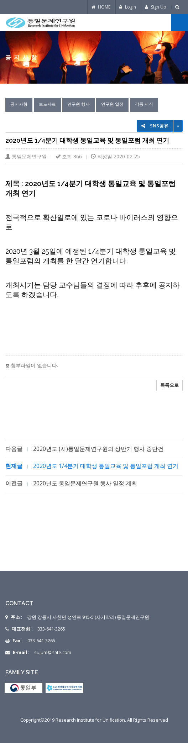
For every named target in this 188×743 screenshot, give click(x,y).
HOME (100, 7)
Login (127, 7)
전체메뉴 (179, 22)
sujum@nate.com (52, 652)
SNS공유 (154, 125)
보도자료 (47, 104)
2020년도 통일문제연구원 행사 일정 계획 (85, 483)
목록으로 (169, 385)
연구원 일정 (112, 104)
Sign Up (155, 7)
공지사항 (18, 104)
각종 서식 (144, 104)
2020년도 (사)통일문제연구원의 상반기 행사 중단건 (98, 449)
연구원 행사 (78, 104)
